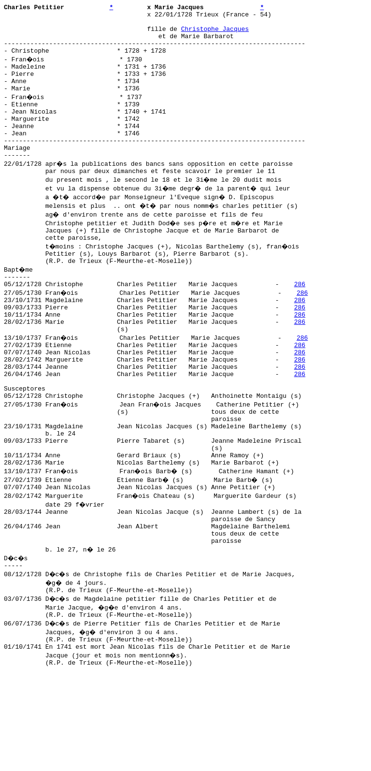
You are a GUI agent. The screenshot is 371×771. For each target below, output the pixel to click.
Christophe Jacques (215, 34)
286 (299, 321)
